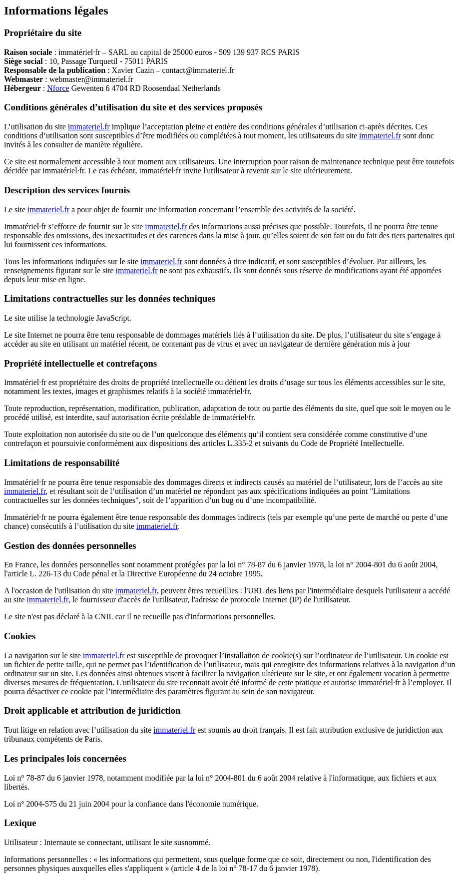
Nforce (58, 88)
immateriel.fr (89, 126)
